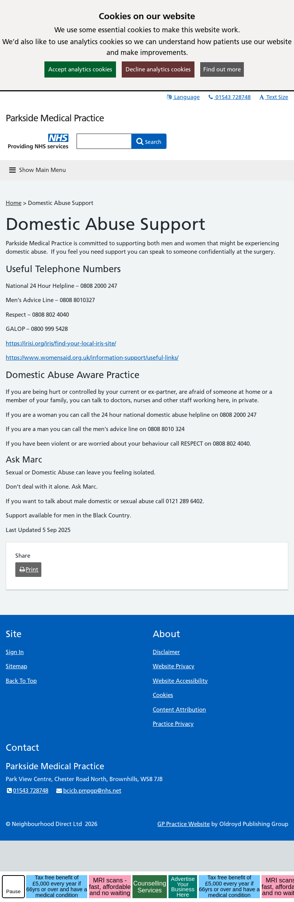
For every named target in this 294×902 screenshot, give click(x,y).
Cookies (163, 695)
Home (13, 203)
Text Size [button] (273, 97)
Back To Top (21, 680)
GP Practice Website (183, 824)
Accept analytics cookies (80, 69)
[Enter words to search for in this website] (104, 141)
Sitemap (16, 666)
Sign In (15, 652)
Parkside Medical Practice (55, 118)
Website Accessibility (180, 680)
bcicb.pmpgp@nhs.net (88, 790)
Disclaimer (166, 652)
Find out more (222, 69)
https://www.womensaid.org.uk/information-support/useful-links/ (92, 357)
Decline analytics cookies (158, 69)
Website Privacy (173, 666)
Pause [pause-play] (13, 891)
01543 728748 (229, 97)
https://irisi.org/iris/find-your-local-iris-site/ (61, 343)
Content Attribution (179, 709)
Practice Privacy (173, 723)
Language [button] (183, 97)
